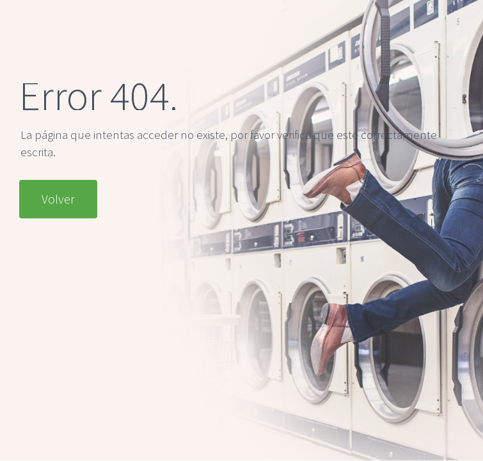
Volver (58, 199)
